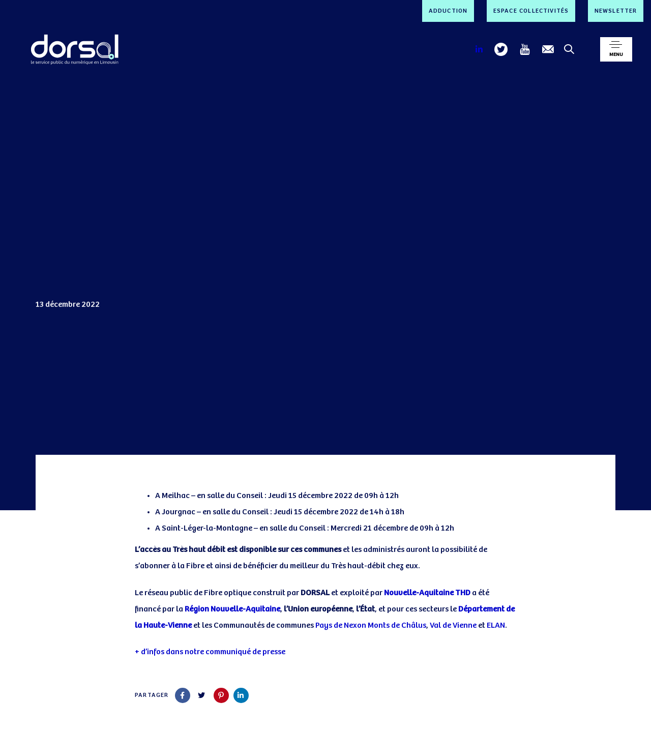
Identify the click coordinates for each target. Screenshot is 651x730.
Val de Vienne (453, 625)
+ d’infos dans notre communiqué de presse (210, 652)
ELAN (496, 625)
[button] (616, 49)
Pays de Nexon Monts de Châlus (370, 625)
